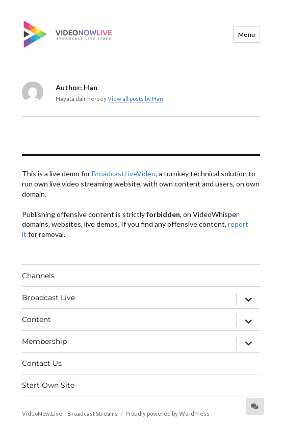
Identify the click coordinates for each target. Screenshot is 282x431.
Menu (246, 34)
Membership (44, 341)
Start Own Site (48, 385)
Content (36, 319)
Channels (38, 275)
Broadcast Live (48, 297)
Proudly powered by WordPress (167, 413)
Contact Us (42, 363)
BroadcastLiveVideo (124, 173)
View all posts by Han (135, 98)
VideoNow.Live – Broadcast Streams (70, 413)
